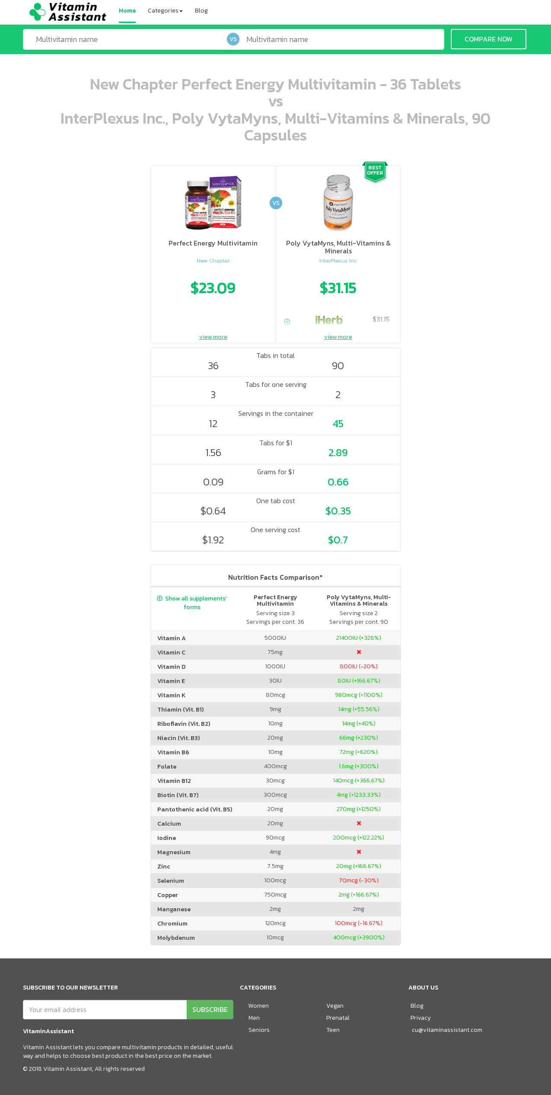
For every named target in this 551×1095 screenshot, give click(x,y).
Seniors (259, 1029)
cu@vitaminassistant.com (447, 1029)
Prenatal (338, 1017)
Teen (333, 1029)
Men (254, 1017)
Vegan (335, 1005)
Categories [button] (165, 10)
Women (258, 1005)
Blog (201, 10)
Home (127, 10)
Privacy (421, 1017)
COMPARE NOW (489, 39)
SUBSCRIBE (210, 1009)
